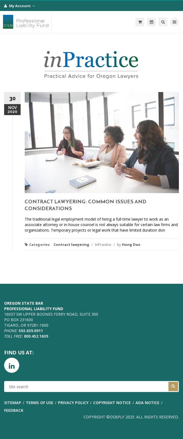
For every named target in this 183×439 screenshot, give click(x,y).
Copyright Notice (112, 402)
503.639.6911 (31, 330)
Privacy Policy (73, 402)
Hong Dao (131, 244)
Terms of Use (39, 402)
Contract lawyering (71, 244)
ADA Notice (147, 402)
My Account (19, 5)
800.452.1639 (36, 336)
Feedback (13, 410)
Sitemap (12, 402)
